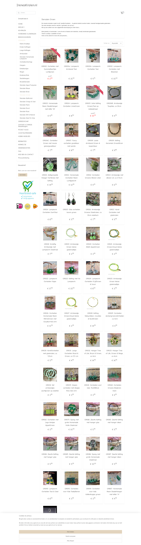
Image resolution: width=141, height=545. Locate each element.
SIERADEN (21, 40)
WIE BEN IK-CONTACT (26, 154)
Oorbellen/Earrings (26, 62)
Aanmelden (23, 175)
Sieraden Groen (25, 95)
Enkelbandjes (24, 69)
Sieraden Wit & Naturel (27, 115)
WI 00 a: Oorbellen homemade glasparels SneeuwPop (50, 526)
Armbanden (23, 54)
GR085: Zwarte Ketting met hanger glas (71, 455)
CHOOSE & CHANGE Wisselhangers (25, 125)
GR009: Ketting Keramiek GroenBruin (114, 141)
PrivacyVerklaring (23, 158)
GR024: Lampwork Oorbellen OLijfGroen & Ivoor (93, 281)
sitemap (65, 541)
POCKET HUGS (23, 130)
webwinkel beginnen (75, 541)
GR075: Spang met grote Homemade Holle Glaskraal (71, 422)
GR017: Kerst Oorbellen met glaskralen (114, 212)
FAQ (19, 151)
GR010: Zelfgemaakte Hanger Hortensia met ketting (50, 178)
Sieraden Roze (24, 111)
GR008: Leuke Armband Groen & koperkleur (93, 143)
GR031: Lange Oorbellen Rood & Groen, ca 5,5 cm (71, 353)
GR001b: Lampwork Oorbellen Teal (92, 67)
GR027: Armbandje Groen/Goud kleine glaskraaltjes (71, 316)
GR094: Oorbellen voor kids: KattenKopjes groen (93, 491)
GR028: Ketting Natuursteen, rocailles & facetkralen (93, 316)
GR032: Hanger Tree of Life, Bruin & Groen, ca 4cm (93, 353)
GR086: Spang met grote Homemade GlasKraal (93, 457)
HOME (20, 24)
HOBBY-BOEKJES (24, 136)
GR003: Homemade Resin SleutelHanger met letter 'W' (50, 106)
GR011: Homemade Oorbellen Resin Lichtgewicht (71, 178)
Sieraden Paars (25, 105)
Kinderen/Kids (24, 75)
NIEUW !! (21, 27)
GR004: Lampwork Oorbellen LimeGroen (71, 104)
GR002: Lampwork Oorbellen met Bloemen (114, 69)
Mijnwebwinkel (90, 541)
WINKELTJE (22, 144)
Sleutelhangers (24, 78)
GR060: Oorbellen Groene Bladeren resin (114, 388)
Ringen (22, 72)
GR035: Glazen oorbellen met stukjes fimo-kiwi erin (71, 388)
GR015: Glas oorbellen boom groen (71, 211)
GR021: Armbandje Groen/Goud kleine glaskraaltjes (114, 247)
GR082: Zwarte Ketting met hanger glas (93, 421)
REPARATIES (22, 141)
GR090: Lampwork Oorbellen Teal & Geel (50, 490)
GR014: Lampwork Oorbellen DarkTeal (50, 211)
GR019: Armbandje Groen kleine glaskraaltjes (71, 247)
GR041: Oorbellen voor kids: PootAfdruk (93, 386)
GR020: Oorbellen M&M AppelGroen (93, 245)
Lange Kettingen (25, 50)
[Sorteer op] (116, 43)
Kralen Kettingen (25, 47)
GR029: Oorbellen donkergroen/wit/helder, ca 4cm (115, 316)
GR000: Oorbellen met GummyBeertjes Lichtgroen (50, 69)
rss (68, 541)
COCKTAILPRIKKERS (25, 133)
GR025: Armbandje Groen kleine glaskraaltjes (114, 281)
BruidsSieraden (25, 82)
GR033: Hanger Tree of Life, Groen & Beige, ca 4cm (114, 353)
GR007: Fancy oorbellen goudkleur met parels (71, 143)
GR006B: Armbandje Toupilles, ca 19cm (114, 104)
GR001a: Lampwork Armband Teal (71, 67)
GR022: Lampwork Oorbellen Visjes (50, 280)
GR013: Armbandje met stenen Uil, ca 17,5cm (114, 176)
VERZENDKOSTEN (24, 148)
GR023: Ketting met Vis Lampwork (71, 280)
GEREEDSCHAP (23, 121)
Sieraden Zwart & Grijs (27, 118)
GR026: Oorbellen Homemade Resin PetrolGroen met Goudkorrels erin (50, 317)
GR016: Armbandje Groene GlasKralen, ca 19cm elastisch (93, 212)
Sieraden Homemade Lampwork (27, 58)
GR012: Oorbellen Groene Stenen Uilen (93, 176)
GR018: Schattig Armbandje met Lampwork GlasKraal (50, 247)
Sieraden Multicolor (26, 98)
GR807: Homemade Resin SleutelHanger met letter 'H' (114, 491)
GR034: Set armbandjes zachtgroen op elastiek (50, 388)
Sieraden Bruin (24, 92)
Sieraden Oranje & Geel (27, 102)
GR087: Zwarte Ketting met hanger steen (114, 455)
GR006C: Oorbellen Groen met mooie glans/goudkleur (50, 143)
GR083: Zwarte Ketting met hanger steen (114, 421)
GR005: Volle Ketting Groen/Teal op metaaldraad (93, 106)
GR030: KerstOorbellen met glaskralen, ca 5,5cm (50, 353)
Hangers (22, 65)
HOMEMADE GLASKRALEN (27, 34)
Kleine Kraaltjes (25, 44)
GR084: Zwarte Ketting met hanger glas (50, 455)
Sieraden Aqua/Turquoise (28, 85)
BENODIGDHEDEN (24, 37)
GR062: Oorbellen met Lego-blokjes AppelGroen (50, 422)
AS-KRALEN (22, 30)
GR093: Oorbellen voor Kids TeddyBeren (71, 490)
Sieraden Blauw (25, 88)
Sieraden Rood (25, 108)
